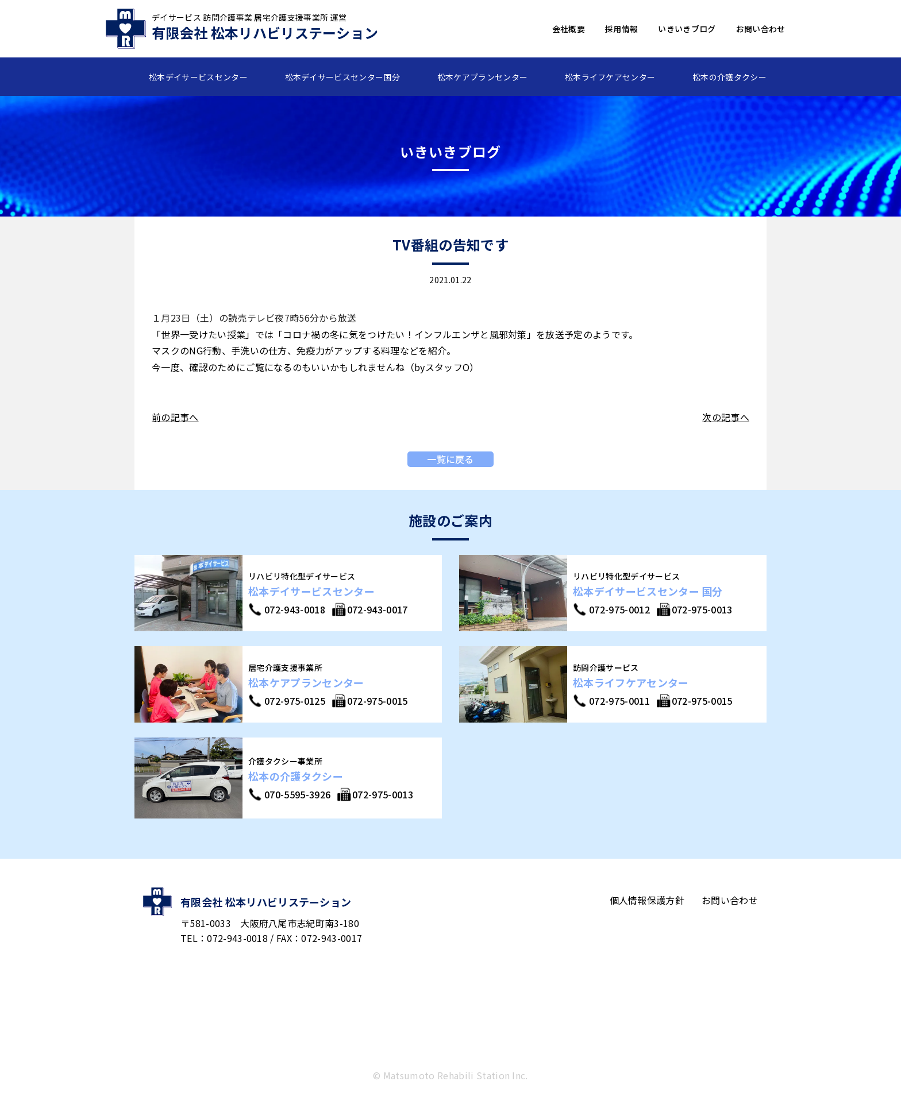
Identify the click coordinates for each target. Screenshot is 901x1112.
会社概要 (568, 28)
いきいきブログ (686, 28)
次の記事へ (725, 417)
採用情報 (621, 28)
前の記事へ (175, 417)
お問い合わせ (761, 28)
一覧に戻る (450, 459)
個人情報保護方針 (647, 900)
